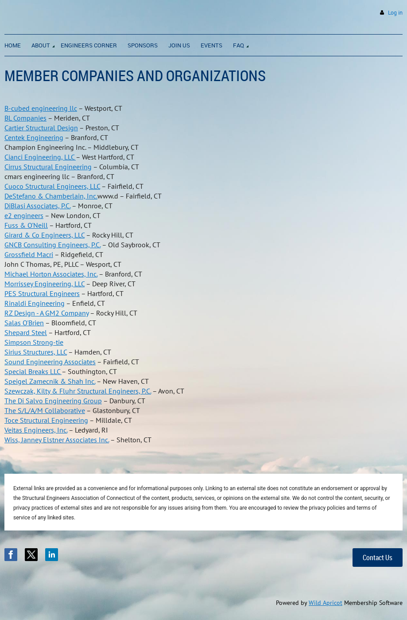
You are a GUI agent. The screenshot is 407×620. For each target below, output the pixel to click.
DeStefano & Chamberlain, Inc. (50, 195)
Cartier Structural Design (41, 127)
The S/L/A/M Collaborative (44, 410)
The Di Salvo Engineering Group (53, 400)
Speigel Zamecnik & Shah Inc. (49, 381)
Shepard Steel (25, 332)
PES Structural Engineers (42, 293)
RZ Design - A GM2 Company (46, 312)
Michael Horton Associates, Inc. (50, 273)
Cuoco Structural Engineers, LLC (52, 186)
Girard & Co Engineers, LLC (44, 234)
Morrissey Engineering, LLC (44, 283)
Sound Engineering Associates (50, 361)
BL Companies (25, 117)
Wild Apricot (325, 603)
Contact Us (377, 557)
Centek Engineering (33, 137)
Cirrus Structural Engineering (48, 166)
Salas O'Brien (24, 322)
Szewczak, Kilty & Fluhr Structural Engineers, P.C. (77, 390)
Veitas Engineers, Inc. (35, 429)
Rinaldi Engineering (34, 303)
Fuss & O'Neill (26, 225)
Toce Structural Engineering (46, 420)
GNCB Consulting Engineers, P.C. (52, 244)
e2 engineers (23, 215)
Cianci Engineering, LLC (40, 156)
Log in (395, 12)
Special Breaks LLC (33, 371)
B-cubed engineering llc (40, 108)
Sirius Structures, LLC (35, 351)
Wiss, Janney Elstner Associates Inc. (56, 439)
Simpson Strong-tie (33, 342)
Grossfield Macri (28, 254)
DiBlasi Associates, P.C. (37, 205)
